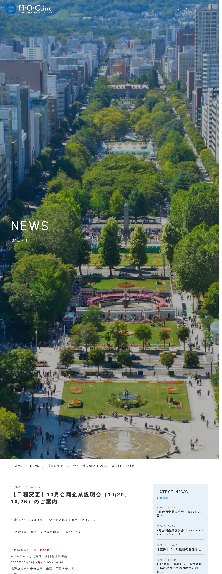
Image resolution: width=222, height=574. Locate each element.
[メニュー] (212, 8)
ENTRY (183, 8)
